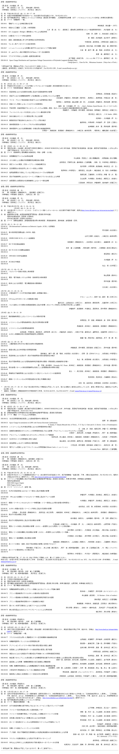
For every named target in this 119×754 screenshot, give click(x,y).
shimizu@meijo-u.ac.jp (8, 561)
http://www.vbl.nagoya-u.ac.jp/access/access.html (97, 210)
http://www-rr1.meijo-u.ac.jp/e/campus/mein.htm (50, 477)
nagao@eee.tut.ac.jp (81, 391)
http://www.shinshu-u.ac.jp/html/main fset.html (58, 698)
